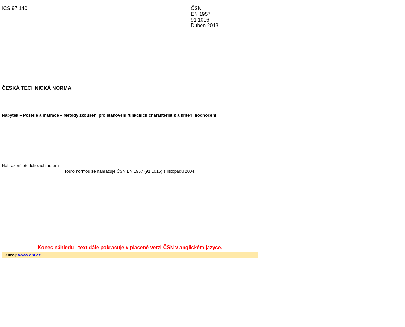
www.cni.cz (29, 255)
